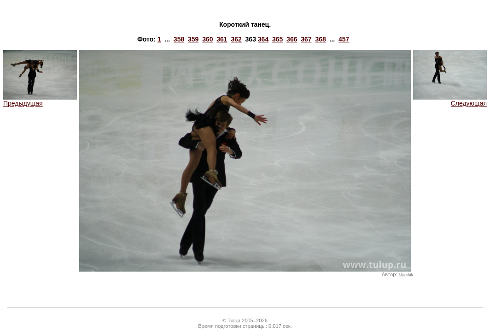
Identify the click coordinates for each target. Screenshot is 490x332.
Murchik (406, 275)
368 (320, 39)
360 (207, 39)
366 (291, 39)
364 (263, 39)
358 (179, 39)
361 (221, 39)
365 (277, 39)
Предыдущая (40, 100)
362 (236, 39)
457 (343, 39)
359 (193, 39)
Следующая (450, 100)
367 (306, 39)
